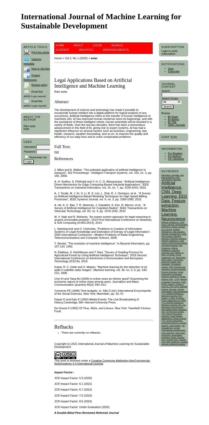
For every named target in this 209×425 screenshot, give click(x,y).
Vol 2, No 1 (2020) (76, 58)
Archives (86, 49)
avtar (94, 58)
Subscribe (173, 71)
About (78, 45)
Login (97, 45)
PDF (56, 152)
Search (117, 45)
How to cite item (41, 68)
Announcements (116, 49)
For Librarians (176, 159)
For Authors (174, 156)
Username (30, 147)
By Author (173, 119)
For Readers (175, 153)
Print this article (40, 52)
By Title (172, 122)
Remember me (38, 157)
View (170, 68)
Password (29, 151)
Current (62, 49)
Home (60, 45)
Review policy (40, 85)
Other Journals (176, 125)
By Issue (173, 116)
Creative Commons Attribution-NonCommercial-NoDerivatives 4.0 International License (102, 362)
